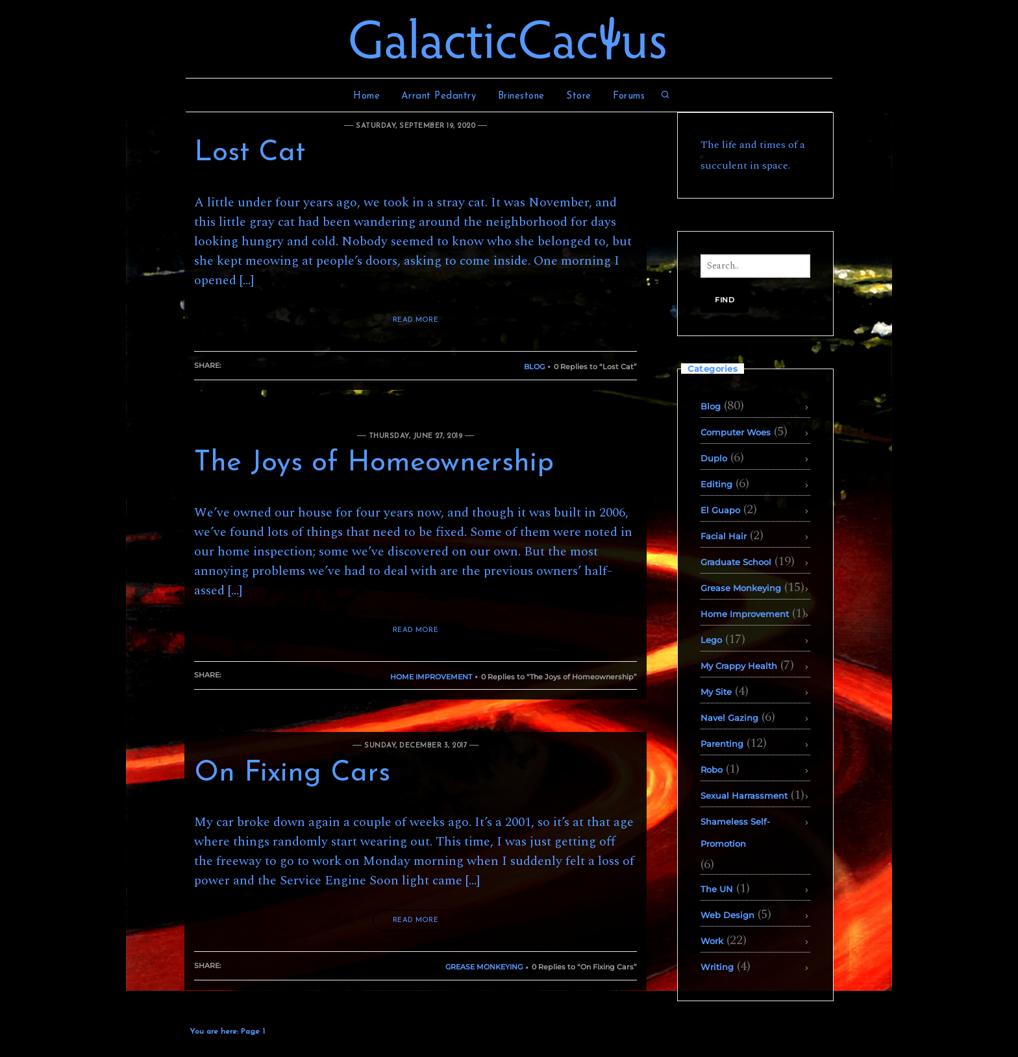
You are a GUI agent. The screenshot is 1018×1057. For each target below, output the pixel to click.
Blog (534, 366)
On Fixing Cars (292, 773)
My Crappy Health (739, 666)
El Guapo (720, 510)
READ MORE (415, 320)
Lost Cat (249, 153)
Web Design (727, 915)
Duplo (714, 458)
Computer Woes (736, 432)
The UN (717, 889)
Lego (711, 640)
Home (366, 96)
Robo (712, 769)
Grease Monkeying (484, 966)
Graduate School (736, 562)
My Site (716, 691)
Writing (717, 967)
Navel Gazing (729, 717)
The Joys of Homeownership (374, 463)
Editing (716, 484)
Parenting (722, 743)
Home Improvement (431, 676)
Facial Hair (724, 536)
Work (712, 941)
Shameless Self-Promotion (735, 832)
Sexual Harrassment (744, 795)
